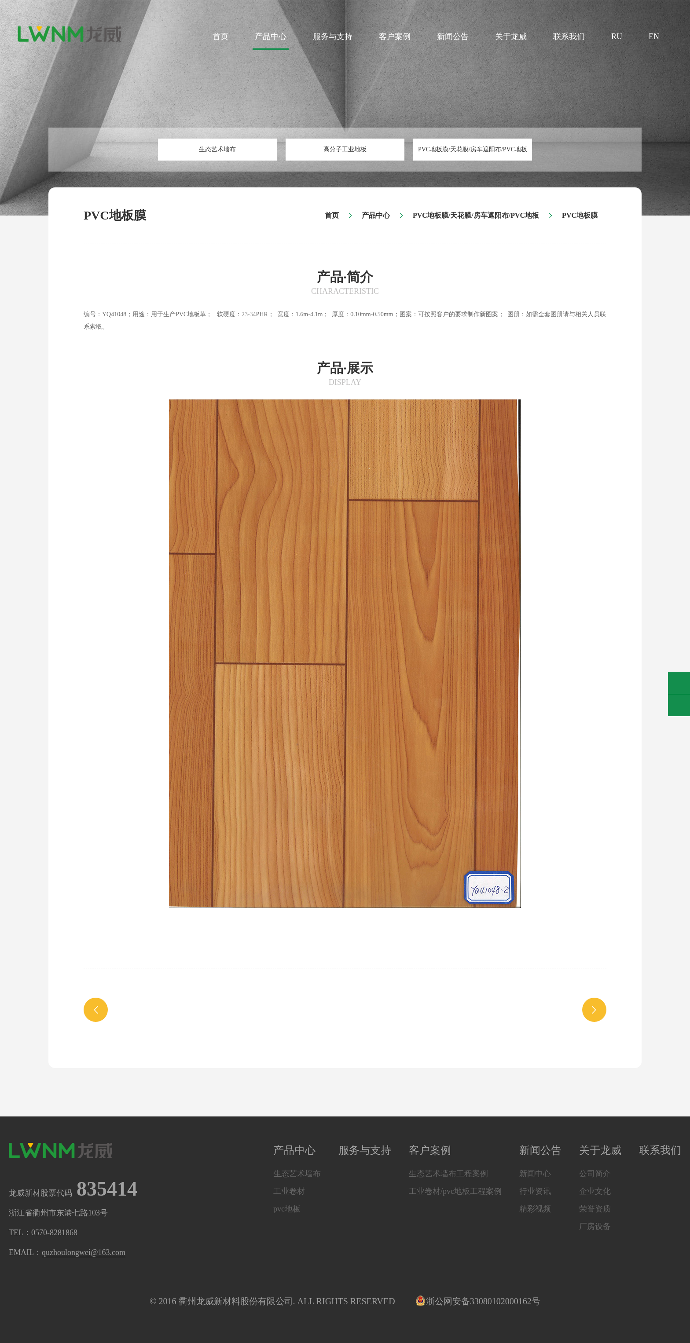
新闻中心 (535, 1173)
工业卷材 (289, 1191)
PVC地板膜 (580, 215)
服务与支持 (332, 36)
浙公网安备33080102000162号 (478, 1301)
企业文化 (595, 1191)
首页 (220, 36)
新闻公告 (453, 36)
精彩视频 (535, 1208)
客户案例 (395, 36)
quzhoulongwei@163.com (83, 1252)
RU (616, 36)
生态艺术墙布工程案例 (448, 1173)
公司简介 (595, 1173)
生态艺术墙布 (217, 149)
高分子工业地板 (345, 149)
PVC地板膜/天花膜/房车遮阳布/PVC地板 (472, 149)
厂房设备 (595, 1226)
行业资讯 (535, 1191)
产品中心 (270, 36)
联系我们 (569, 36)
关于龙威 (511, 36)
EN (654, 36)
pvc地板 (287, 1208)
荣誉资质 (595, 1208)
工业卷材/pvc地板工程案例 (455, 1191)
